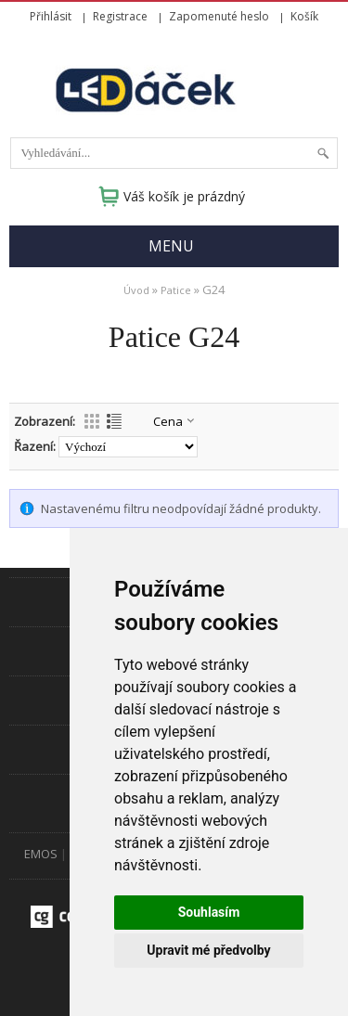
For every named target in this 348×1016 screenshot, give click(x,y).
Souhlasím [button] (209, 912)
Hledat (323, 153)
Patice (176, 290)
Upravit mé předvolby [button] (208, 950)
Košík (304, 16)
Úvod (136, 290)
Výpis (114, 421)
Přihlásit (50, 16)
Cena (168, 421)
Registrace (120, 16)
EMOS (41, 853)
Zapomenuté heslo (219, 16)
